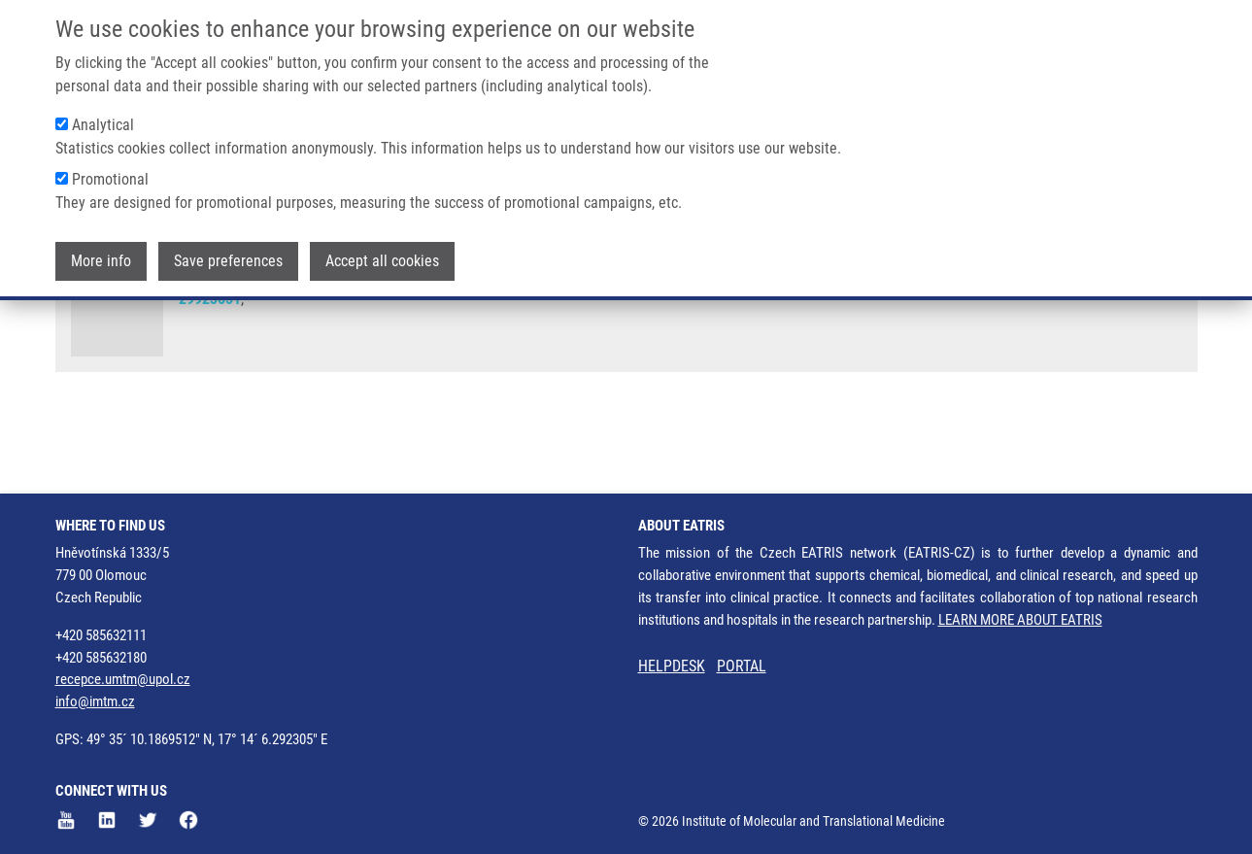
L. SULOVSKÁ (692, 320)
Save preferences (228, 247)
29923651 (210, 374)
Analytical (103, 111)
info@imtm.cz (95, 701)
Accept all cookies (382, 247)
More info (101, 247)
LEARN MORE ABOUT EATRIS (1020, 620)
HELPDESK (671, 666)
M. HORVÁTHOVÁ (865, 320)
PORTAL (741, 666)
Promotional (110, 165)
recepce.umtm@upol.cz (122, 679)
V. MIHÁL (773, 320)
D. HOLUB (434, 320)
